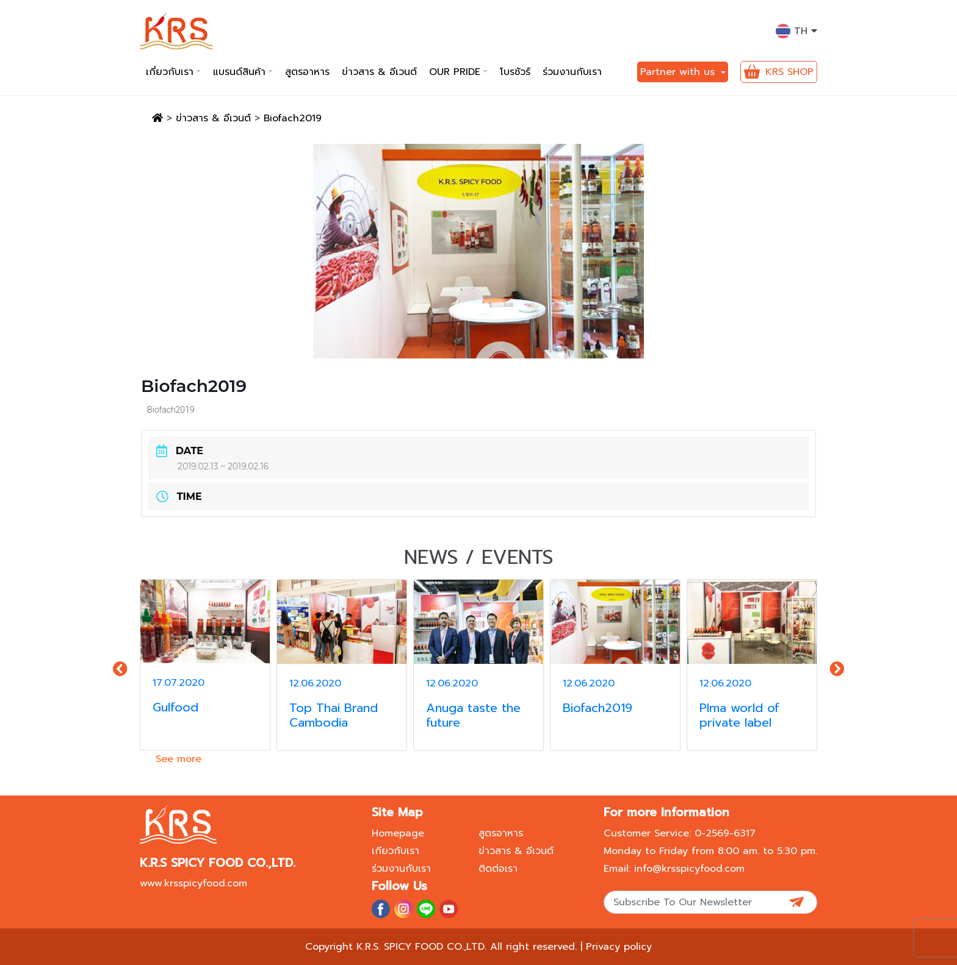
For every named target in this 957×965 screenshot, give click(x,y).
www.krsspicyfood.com (193, 883)
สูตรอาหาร (307, 72)
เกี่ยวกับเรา (169, 72)
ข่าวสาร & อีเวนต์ (379, 72)
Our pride (454, 72)
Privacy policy (619, 946)
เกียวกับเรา (395, 851)
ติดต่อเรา (498, 868)
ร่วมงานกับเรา (572, 72)
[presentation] (120, 669)
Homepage (398, 833)
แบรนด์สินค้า (239, 72)
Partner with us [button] (679, 72)
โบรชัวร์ (515, 72)
